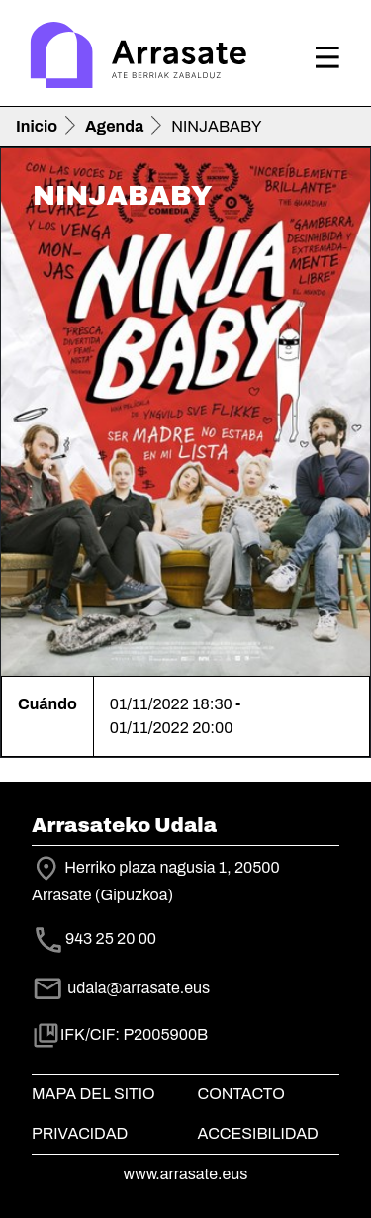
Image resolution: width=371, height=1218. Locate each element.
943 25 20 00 (110, 938)
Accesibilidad (258, 1133)
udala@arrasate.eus (121, 988)
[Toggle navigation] (327, 57)
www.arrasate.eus (186, 1174)
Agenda (114, 126)
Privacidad (80, 1133)
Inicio (36, 126)
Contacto (241, 1093)
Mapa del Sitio (93, 1093)
